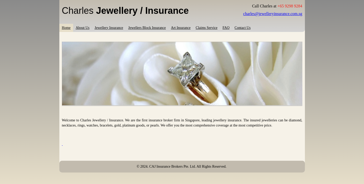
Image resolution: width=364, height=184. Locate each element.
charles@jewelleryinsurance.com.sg (272, 14)
